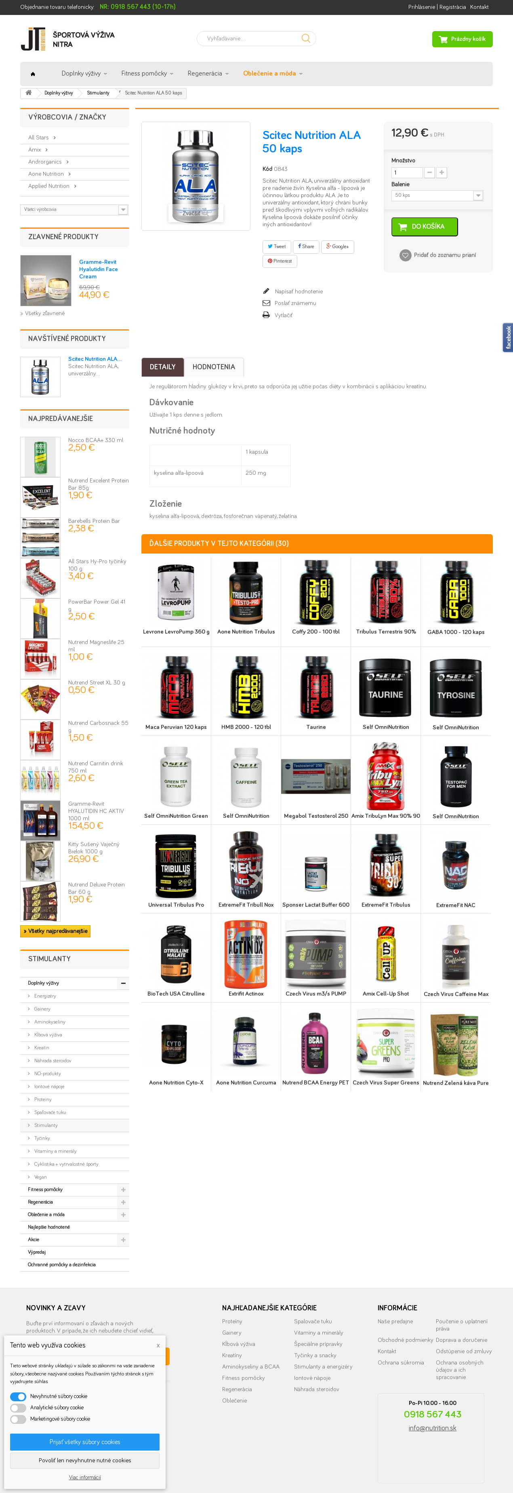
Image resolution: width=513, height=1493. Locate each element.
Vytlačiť (283, 315)
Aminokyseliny (49, 1022)
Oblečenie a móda (269, 73)
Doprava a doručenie (461, 1340)
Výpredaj (37, 1252)
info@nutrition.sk (432, 1428)
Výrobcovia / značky (67, 117)
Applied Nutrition (49, 186)
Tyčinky (41, 1138)
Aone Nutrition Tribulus (246, 632)
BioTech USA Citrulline (176, 994)
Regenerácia (205, 73)
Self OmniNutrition (386, 727)
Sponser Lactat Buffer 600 (315, 905)
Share (306, 246)
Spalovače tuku (313, 1321)
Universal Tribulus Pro (176, 905)
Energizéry (44, 996)
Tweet (277, 246)
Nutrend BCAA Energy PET (315, 1083)
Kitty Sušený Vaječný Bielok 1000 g (94, 852)
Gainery (41, 1009)
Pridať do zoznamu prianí (445, 256)
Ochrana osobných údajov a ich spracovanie (460, 1370)
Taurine (316, 727)
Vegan (40, 1177)
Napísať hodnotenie (298, 291)
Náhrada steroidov (52, 1060)
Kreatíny (232, 1355)
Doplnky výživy (81, 73)
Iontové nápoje (49, 1086)
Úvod (33, 74)
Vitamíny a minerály (55, 1151)
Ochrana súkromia (401, 1363)
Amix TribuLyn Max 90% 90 (385, 816)
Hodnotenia (214, 367)
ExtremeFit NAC (455, 905)
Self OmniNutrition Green (176, 816)
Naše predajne (395, 1321)
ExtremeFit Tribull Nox (246, 905)
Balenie (401, 184)
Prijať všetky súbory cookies (85, 1442)
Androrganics (45, 162)
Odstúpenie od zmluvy (464, 1351)
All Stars (39, 138)
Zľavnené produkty (63, 237)
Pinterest (280, 261)
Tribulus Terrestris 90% (386, 632)
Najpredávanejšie (60, 419)
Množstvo (403, 161)
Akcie (33, 1239)
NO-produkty (47, 1073)
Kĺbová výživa (47, 1035)
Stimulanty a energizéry (323, 1367)
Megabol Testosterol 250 (316, 816)
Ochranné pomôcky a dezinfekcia (62, 1265)
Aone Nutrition (46, 174)
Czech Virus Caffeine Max (456, 994)
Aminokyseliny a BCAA (251, 1367)
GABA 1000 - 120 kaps (456, 632)
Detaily (163, 367)
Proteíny (42, 1099)
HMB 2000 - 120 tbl (246, 727)
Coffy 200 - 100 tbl (316, 632)
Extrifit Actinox (246, 994)
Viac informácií (85, 1477)
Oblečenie (234, 1401)
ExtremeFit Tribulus (386, 905)
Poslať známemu (295, 303)
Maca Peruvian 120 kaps (176, 727)
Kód (267, 169)
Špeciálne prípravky (318, 1344)
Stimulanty (45, 1125)
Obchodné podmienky (405, 1340)
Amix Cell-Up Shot (386, 994)
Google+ (337, 246)
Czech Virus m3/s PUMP (316, 994)
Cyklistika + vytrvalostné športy (66, 1164)
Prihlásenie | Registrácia (437, 7)
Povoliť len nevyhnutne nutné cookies (85, 1460)
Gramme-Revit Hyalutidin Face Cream (98, 269)
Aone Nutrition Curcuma (246, 1083)
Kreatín (41, 1048)
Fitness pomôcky (144, 73)
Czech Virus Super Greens (386, 1083)
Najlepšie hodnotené (49, 1227)
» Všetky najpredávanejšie (55, 931)
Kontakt (479, 7)
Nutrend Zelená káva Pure (456, 1083)
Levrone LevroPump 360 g (176, 632)
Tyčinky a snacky (315, 1355)
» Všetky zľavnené (42, 313)
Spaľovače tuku (49, 1112)
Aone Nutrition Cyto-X (176, 1083)
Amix (35, 150)
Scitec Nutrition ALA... (95, 359)
